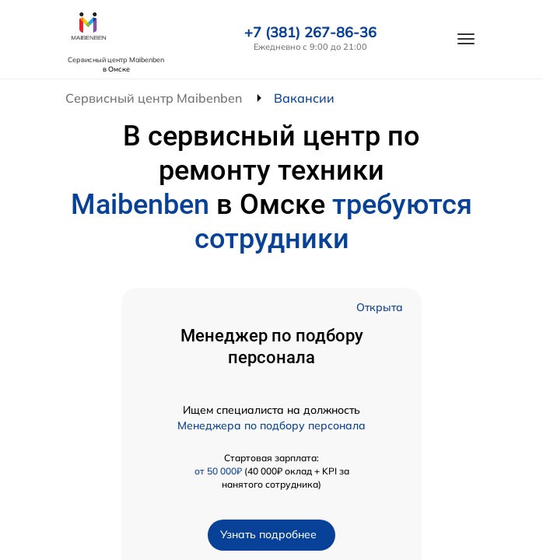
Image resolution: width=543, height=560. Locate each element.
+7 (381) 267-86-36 (310, 32)
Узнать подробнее (268, 534)
